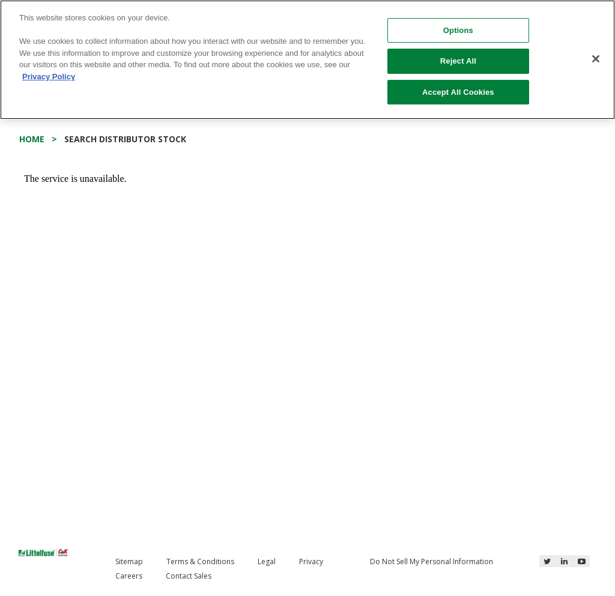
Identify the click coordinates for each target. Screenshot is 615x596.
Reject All (458, 60)
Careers (128, 576)
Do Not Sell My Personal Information (431, 561)
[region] (307, 59)
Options (458, 30)
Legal (267, 561)
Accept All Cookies (458, 92)
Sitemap (129, 561)
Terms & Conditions (200, 561)
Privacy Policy (48, 76)
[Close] (596, 59)
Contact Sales (188, 576)
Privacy (311, 561)
